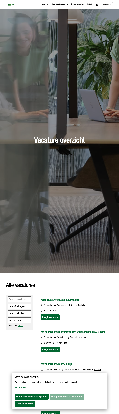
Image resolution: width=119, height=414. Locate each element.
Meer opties (22, 387)
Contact (89, 5)
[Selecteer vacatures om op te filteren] (19, 306)
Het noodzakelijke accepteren (31, 396)
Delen (20, 326)
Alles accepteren (25, 403)
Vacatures (107, 4)
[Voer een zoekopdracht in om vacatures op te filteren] (19, 299)
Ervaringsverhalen (77, 5)
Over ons (45, 5)
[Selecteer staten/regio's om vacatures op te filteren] (19, 313)
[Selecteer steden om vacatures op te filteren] (19, 320)
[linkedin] (97, 4)
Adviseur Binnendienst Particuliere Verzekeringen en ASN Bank (73, 332)
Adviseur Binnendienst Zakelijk (56, 364)
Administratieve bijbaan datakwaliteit (60, 300)
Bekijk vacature (50, 317)
